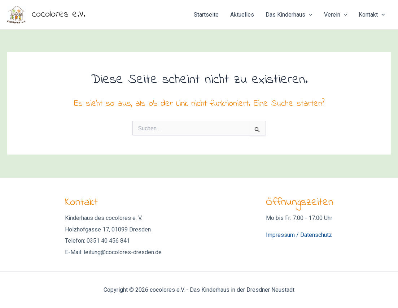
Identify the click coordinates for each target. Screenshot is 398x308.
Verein (335, 14)
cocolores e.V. (58, 14)
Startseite (206, 14)
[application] (308, 14)
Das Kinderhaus (289, 14)
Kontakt (372, 14)
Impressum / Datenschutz (299, 234)
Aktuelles (242, 14)
